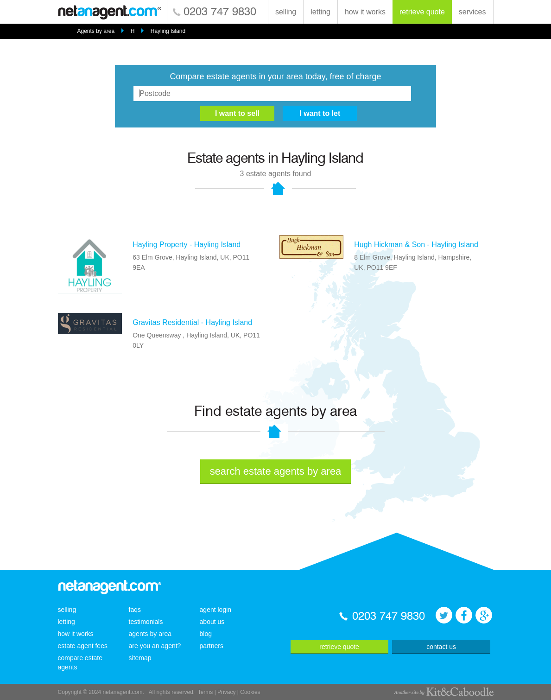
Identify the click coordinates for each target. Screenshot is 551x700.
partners (211, 645)
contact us (441, 646)
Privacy (226, 692)
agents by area (150, 633)
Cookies (250, 692)
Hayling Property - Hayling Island (187, 244)
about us (212, 621)
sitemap (140, 658)
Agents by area (95, 31)
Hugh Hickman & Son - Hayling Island (416, 244)
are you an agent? (155, 645)
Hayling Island (168, 31)
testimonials (146, 621)
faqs (135, 609)
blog (206, 633)
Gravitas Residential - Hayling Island (192, 322)
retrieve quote (422, 12)
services (472, 12)
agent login (216, 609)
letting (320, 12)
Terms (205, 692)
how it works (365, 12)
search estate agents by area (276, 471)
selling (285, 12)
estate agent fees (83, 645)
